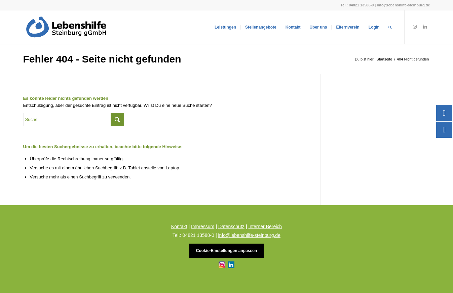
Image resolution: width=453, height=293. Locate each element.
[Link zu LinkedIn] (425, 27)
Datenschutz (231, 226)
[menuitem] (225, 27)
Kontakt (179, 226)
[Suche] (390, 27)
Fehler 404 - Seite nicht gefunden (102, 59)
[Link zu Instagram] (415, 27)
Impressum (202, 226)
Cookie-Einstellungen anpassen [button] (226, 250)
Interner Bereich (265, 226)
